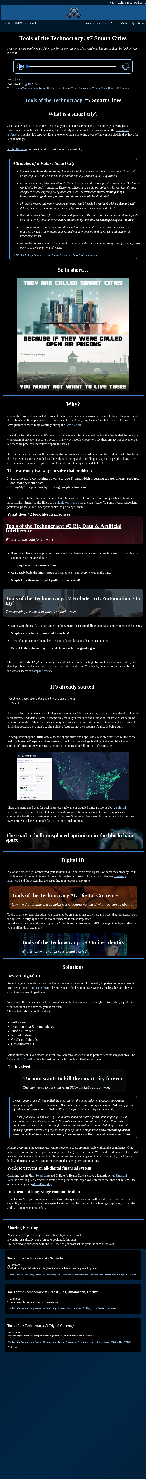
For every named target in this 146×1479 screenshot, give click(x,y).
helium (56, 745)
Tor (4, 23)
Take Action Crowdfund (21, 1059)
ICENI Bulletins (17, 149)
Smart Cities (70, 88)
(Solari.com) (42, 1175)
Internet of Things (89, 88)
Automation (64, 1308)
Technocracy (54, 88)
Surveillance (108, 88)
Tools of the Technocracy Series (26, 88)
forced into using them (35, 987)
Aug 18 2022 (30, 84)
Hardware (98, 1308)
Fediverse (140, 2)
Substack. (109, 1244)
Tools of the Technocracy (53, 100)
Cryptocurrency (86, 1342)
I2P (10, 23)
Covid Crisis (73, 424)
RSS (112, 2)
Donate (33, 23)
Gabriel (16, 79)
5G (59, 1274)
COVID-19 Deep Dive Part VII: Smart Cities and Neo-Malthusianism (55, 255)
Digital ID (116, 1342)
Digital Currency (67, 1342)
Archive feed (124, 2)
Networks (68, 1274)
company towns (41, 670)
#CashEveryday (42, 1184)
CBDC (127, 1342)
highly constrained (68, 502)
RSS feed (55, 1244)
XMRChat (20, 23)
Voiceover (123, 88)
